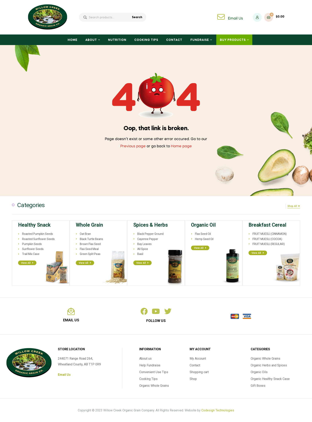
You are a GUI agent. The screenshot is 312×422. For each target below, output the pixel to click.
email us (71, 320)
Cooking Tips (146, 40)
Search (137, 17)
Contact (174, 40)
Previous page (133, 146)
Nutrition (117, 40)
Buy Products (233, 40)
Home (72, 40)
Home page (181, 146)
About (91, 40)
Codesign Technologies (217, 410)
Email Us (235, 18)
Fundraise (199, 40)
